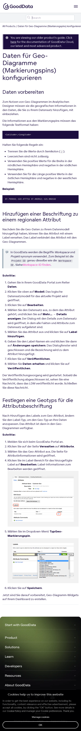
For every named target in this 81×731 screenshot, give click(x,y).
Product (11, 637)
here (13, 41)
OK (40, 724)
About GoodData (17, 685)
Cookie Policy (14, 711)
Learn (9, 657)
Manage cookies (40, 717)
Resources (13, 676)
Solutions (12, 647)
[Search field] (50, 18)
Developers (13, 666)
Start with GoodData (20, 625)
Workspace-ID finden (37, 264)
